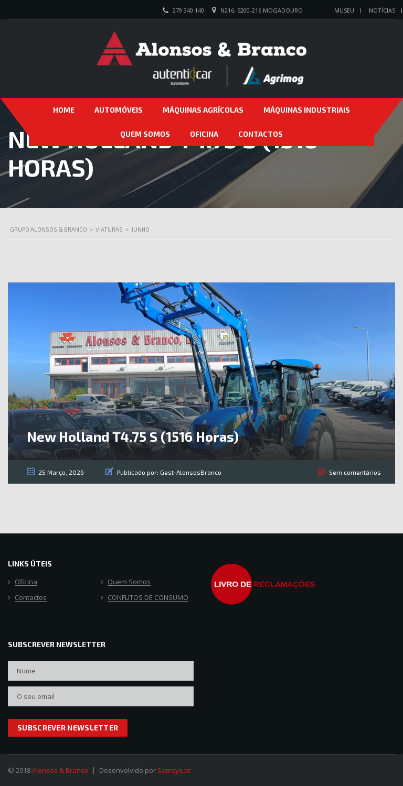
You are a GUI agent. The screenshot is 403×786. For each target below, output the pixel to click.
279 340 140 (188, 10)
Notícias (382, 10)
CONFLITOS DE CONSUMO (148, 598)
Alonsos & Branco (60, 770)
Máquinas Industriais (306, 109)
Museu (344, 10)
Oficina (204, 133)
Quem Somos (145, 133)
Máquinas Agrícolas (203, 109)
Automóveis (118, 109)
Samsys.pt (173, 770)
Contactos (260, 133)
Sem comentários (355, 472)
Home (64, 109)
